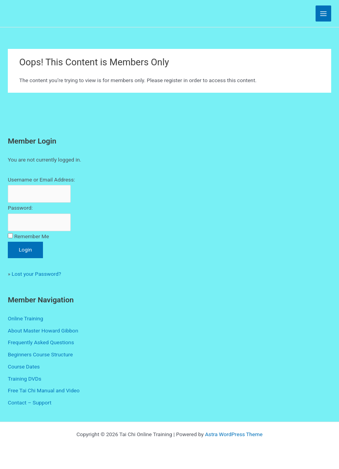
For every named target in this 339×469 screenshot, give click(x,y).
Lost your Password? (36, 274)
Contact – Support (30, 402)
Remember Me (31, 236)
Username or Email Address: (41, 179)
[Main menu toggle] (324, 13)
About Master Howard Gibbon (43, 330)
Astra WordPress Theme (233, 434)
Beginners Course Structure (40, 354)
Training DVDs (24, 379)
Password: (20, 208)
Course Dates (24, 366)
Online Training (25, 318)
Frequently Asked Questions (41, 342)
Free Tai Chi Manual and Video (44, 390)
